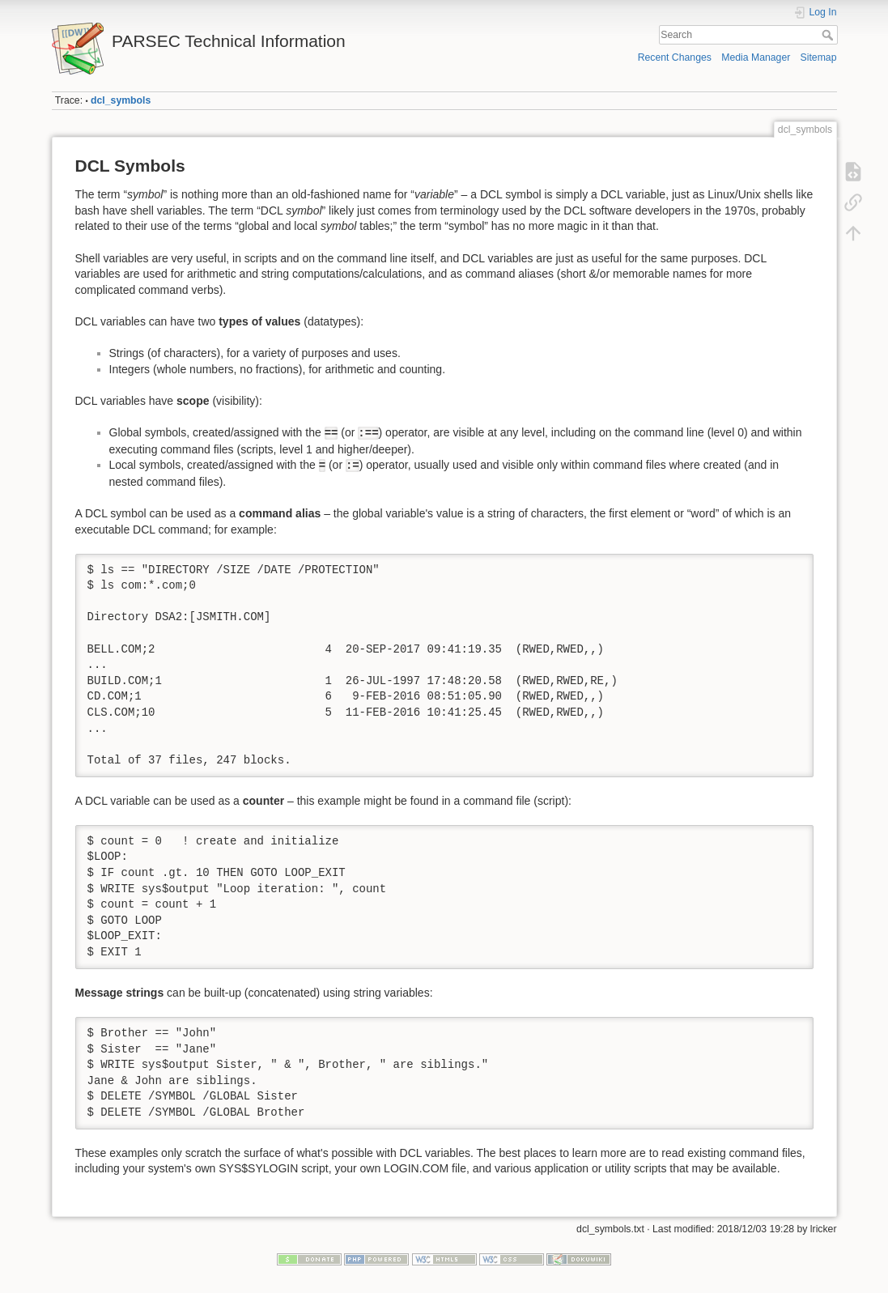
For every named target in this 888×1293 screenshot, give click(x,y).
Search (829, 34)
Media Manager (755, 57)
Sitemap (819, 57)
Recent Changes (675, 57)
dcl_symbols (121, 100)
